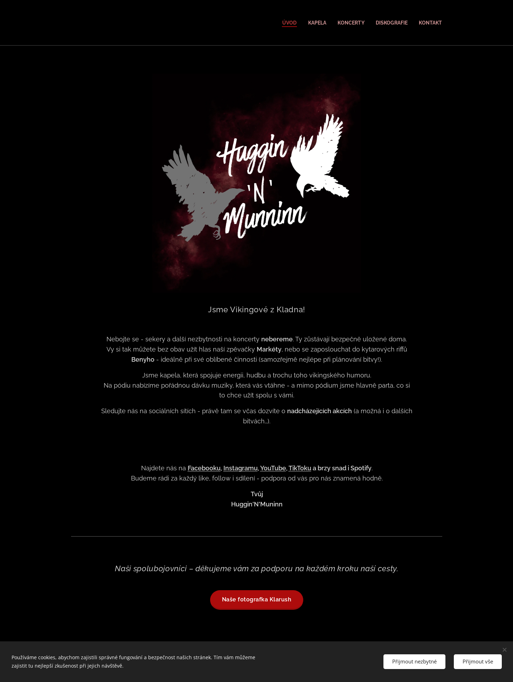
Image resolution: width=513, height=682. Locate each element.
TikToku (299, 468)
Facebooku (203, 468)
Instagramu (240, 468)
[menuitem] (284, 23)
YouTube (273, 468)
